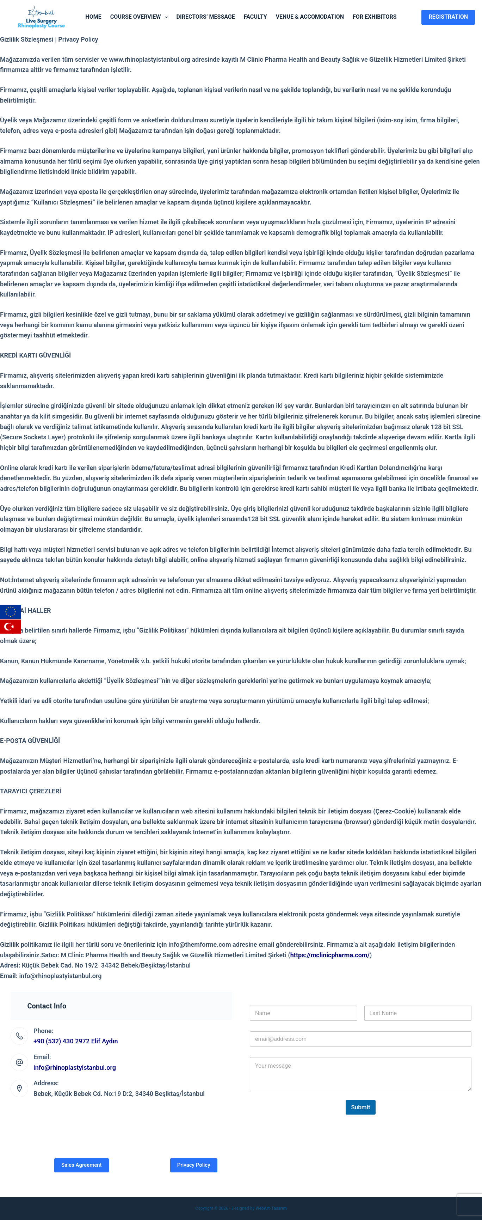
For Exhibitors (375, 16)
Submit (360, 1107)
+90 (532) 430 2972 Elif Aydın (75, 1041)
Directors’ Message (206, 16)
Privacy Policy (193, 1165)
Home (93, 16)
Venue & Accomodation (310, 16)
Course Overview (140, 17)
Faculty (255, 16)
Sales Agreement (81, 1165)
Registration (448, 16)
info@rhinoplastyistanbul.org (74, 1067)
